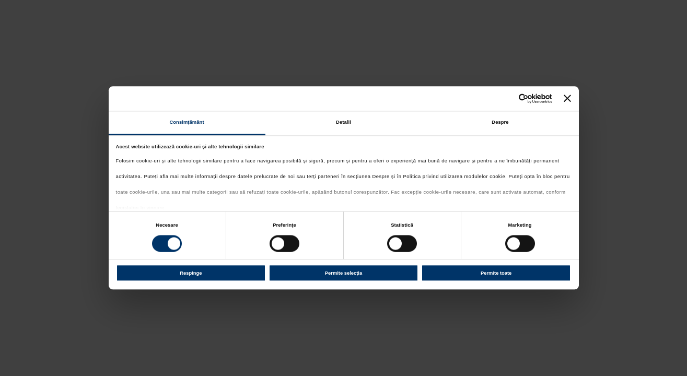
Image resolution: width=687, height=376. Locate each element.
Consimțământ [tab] (186, 122)
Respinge (191, 273)
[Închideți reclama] (567, 98)
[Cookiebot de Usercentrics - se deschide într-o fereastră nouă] (506, 98)
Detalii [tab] (343, 122)
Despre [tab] (500, 122)
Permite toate (496, 273)
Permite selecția (343, 273)
